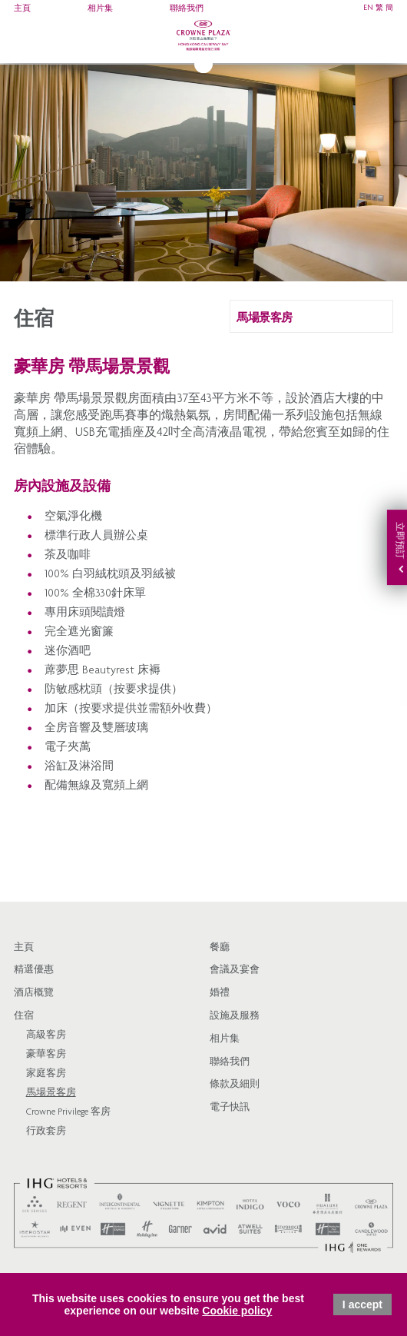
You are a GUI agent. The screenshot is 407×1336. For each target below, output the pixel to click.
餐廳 (220, 948)
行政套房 (46, 1132)
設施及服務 (235, 1017)
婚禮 (220, 994)
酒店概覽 (34, 994)
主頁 (22, 9)
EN (368, 8)
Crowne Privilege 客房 (68, 1113)
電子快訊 (230, 1108)
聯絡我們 (187, 9)
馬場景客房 (51, 1093)
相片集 (100, 9)
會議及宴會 (235, 970)
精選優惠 (34, 970)
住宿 (24, 1017)
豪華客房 (46, 1055)
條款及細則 (235, 1085)
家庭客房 (46, 1074)
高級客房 (46, 1036)
